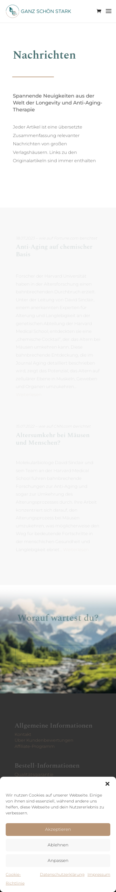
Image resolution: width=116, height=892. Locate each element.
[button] (107, 784)
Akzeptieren (58, 829)
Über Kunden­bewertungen (44, 740)
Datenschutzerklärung (62, 874)
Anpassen (58, 860)
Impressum (98, 874)
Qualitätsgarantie (35, 774)
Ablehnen (58, 845)
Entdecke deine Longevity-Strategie (58, 654)
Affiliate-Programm (35, 745)
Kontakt (24, 734)
